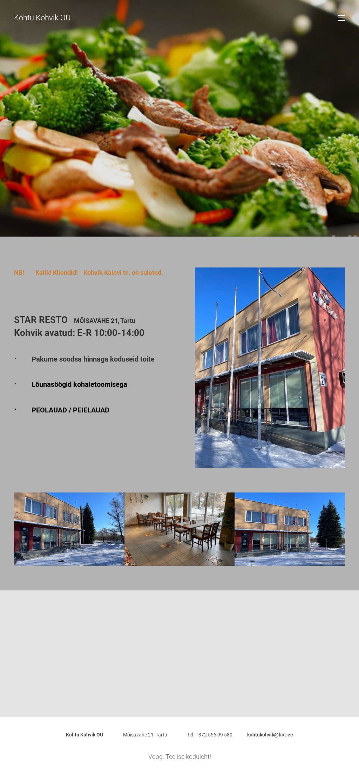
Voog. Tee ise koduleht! (179, 756)
